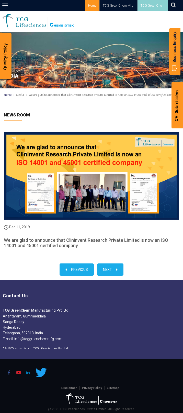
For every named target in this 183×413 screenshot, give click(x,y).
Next (110, 270)
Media (20, 95)
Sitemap (113, 388)
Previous (76, 270)
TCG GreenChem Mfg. (118, 5)
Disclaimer (69, 388)
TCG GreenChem (153, 5)
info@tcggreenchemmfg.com (38, 339)
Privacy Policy (92, 388)
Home (92, 5)
